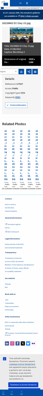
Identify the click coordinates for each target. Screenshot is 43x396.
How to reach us (10, 204)
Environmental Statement (13, 248)
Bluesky (28, 343)
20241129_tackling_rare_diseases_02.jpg (13, 155)
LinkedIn (7, 343)
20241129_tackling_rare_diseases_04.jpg (29, 155)
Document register (13, 224)
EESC (18, 97)
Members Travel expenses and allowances (19, 265)
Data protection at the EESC (14, 244)
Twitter (23, 343)
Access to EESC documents (14, 261)
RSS (6, 287)
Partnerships (9, 310)
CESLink (7, 329)
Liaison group (9, 326)
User (21, 394)
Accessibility (27, 3)
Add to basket (35, 71)
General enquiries (11, 211)
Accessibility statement (13, 271)
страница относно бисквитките (22, 364)
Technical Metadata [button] (18, 105)
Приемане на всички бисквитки (23, 385)
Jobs (6, 300)
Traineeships (9, 303)
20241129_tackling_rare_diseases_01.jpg (5, 155)
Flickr (33, 343)
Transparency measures (13, 258)
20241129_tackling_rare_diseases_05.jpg (37, 155)
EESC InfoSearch (12, 232)
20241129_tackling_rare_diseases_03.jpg (21, 155)
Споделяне (29, 71)
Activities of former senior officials (17, 268)
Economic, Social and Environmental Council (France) (21, 334)
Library (7, 228)
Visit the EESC (9, 208)
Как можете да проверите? (30, 8)
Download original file (21, 71)
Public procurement (11, 306)
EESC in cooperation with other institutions (19, 322)
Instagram (12, 343)
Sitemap (8, 284)
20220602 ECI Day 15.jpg (22, 46)
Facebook (17, 343)
